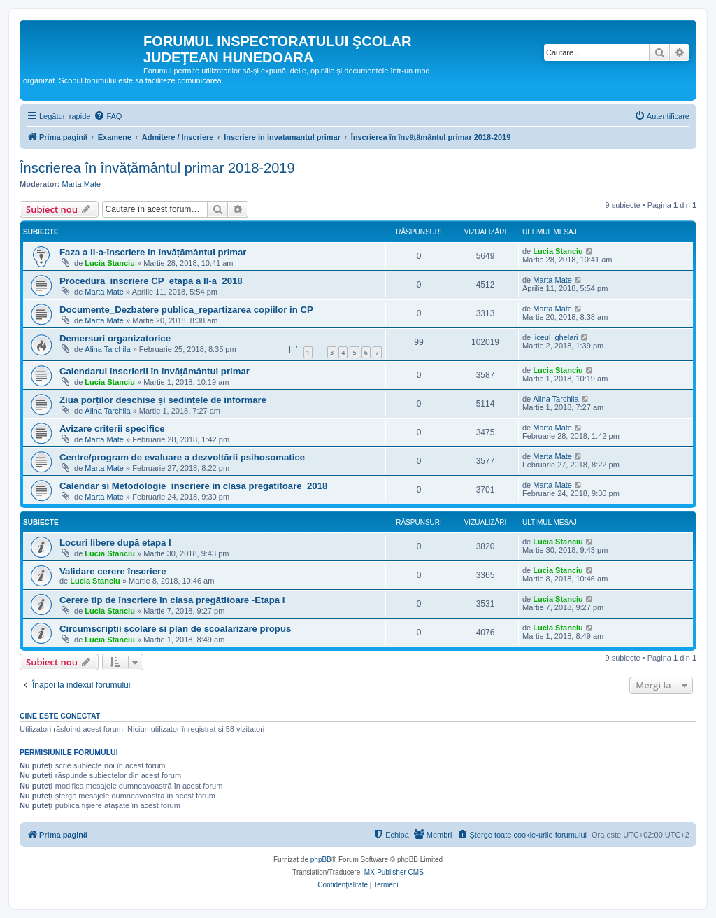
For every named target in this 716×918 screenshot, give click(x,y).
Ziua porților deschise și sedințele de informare (162, 400)
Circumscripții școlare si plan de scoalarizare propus (175, 628)
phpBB (320, 859)
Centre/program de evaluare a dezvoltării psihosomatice (182, 457)
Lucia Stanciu (110, 263)
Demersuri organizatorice (115, 338)
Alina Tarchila (107, 349)
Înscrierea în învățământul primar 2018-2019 (157, 168)
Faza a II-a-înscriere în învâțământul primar (153, 252)
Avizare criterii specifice (112, 428)
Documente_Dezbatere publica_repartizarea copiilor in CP (186, 309)
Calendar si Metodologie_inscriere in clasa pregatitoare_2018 (193, 486)
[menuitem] (108, 116)
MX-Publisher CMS (394, 872)
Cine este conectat (60, 716)
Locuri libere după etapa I (115, 542)
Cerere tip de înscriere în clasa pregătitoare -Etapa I (172, 600)
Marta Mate (81, 184)
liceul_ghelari (555, 337)
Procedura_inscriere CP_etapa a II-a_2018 (151, 281)
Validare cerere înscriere (112, 571)
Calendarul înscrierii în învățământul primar (154, 371)
